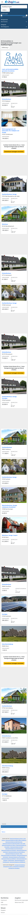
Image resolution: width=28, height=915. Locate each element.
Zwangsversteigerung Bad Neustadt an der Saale (14, 843)
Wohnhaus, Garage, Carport (9, 535)
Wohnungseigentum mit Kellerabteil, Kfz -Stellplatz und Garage (10, 130)
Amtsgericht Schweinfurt (18, 866)
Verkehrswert (4, 13)
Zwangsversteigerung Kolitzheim (8, 855)
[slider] (1, 15)
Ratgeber (3, 910)
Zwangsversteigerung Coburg (9, 845)
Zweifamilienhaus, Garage (9, 194)
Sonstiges (4, 614)
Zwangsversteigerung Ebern (16, 847)
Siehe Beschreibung (7, 644)
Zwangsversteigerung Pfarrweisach (17, 857)
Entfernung (5, 47)
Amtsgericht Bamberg (20, 865)
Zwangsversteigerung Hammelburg (16, 852)
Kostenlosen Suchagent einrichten (14, 151)
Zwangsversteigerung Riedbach (8, 858)
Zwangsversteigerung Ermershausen (13, 848)
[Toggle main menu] (2, 2)
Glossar (3, 912)
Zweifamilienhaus (7, 447)
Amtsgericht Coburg (8, 866)
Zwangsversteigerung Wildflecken (17, 862)
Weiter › (4, 832)
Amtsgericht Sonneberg (14, 868)
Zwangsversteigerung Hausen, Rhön (14, 853)
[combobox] (14, 6)
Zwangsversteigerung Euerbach (8, 850)
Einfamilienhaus (6, 99)
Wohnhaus (5, 224)
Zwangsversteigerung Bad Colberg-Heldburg (16, 840)
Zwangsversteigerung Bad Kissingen (14, 842)
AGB (2, 902)
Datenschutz (4, 904)
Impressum (4, 900)
